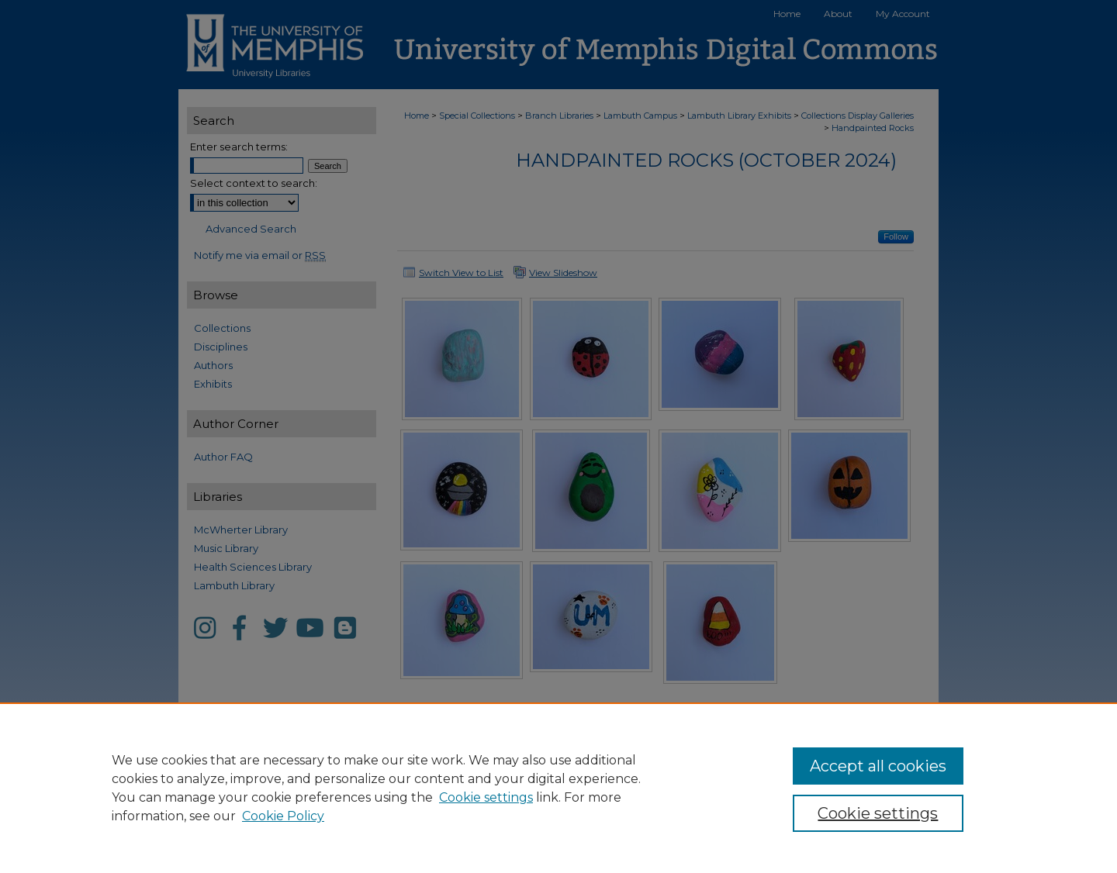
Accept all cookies (878, 766)
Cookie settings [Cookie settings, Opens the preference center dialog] (878, 813)
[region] (558, 787)
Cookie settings (486, 797)
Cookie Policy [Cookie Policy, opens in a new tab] (283, 816)
